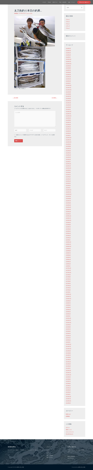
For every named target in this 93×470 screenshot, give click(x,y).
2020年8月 (68, 198)
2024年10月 (68, 89)
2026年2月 (68, 55)
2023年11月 (68, 113)
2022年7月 (68, 148)
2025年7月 (68, 70)
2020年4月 (68, 207)
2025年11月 (68, 61)
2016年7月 (68, 302)
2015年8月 (68, 326)
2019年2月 (68, 237)
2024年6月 (68, 98)
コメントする (29, 13)
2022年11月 (68, 139)
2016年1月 (68, 316)
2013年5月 (68, 385)
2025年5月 (68, 74)
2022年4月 (68, 155)
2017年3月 (68, 287)
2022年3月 (68, 157)
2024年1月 (68, 109)
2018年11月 (68, 244)
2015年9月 (68, 324)
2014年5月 (68, 359)
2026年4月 (68, 50)
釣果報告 (16, 13)
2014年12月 (68, 344)
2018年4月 (68, 259)
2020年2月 (68, 211)
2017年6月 (68, 281)
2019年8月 (68, 224)
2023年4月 (68, 128)
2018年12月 (68, 242)
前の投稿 (15, 97)
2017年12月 (68, 268)
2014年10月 (68, 348)
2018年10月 (68, 246)
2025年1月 (68, 83)
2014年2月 (68, 366)
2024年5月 (68, 100)
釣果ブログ (55, 2)
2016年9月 (68, 300)
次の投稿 (54, 97)
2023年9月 (68, 118)
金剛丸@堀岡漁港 (71, 456)
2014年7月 (68, 355)
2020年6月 (68, 202)
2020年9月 (68, 196)
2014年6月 (68, 357)
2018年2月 (68, 263)
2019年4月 (68, 233)
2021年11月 (68, 165)
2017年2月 (68, 289)
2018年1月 (68, 266)
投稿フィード (69, 429)
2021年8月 (68, 172)
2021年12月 (68, 163)
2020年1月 (68, 213)
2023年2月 (68, 133)
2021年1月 (68, 187)
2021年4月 (68, 181)
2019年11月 (68, 218)
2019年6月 (68, 229)
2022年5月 (68, 152)
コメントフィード (70, 431)
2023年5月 (68, 126)
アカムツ (68, 19)
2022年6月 (68, 150)
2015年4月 (68, 335)
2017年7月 (68, 279)
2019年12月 (68, 215)
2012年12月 (68, 396)
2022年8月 (68, 146)
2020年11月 (68, 192)
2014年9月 (68, 350)
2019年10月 (68, 220)
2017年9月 (68, 274)
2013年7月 (68, 381)
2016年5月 (68, 307)
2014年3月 (68, 363)
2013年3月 (68, 390)
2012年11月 (68, 398)
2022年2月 (68, 159)
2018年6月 (68, 255)
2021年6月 (68, 176)
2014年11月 (68, 346)
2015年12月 (68, 318)
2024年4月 (68, 102)
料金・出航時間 (62, 2)
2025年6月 (68, 72)
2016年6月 (68, 305)
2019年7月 (68, 226)
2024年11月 (68, 87)
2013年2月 (68, 392)
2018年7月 (68, 252)
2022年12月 (68, 137)
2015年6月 (68, 331)
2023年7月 (68, 122)
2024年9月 (68, 92)
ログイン (68, 427)
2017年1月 (68, 292)
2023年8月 (68, 120)
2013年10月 (68, 374)
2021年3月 (68, 183)
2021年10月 (68, 168)
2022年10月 (68, 142)
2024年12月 (68, 85)
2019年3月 (68, 235)
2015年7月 (68, 329)
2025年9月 (68, 65)
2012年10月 (68, 400)
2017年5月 (68, 283)
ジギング (68, 25)
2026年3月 (68, 52)
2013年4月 (68, 387)
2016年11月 (68, 296)
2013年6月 (68, 383)
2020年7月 (68, 200)
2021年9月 (68, 170)
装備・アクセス (71, 2)
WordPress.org (69, 434)
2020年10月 (68, 194)
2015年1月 (68, 342)
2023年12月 (68, 111)
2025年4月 (68, 76)
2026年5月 (68, 48)
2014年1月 (68, 368)
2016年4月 (68, 309)
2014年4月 (68, 361)
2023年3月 (68, 131)
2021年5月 (68, 179)
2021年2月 (68, 185)
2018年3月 (68, 261)
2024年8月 (68, 94)
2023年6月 (68, 124)
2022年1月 (68, 161)
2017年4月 (68, 285)
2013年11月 (68, 372)
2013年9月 (68, 376)
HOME (44, 2)
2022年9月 (68, 144)
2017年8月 (68, 276)
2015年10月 (68, 322)
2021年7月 (68, 174)
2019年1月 (68, 239)
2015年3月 (68, 337)
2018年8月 (68, 250)
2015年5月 (68, 333)
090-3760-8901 (71, 458)
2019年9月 (68, 222)
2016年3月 (68, 311)
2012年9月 (68, 403)
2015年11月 (68, 320)
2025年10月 (68, 63)
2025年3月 (68, 78)
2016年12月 (68, 294)
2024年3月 (68, 105)
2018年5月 (68, 257)
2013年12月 (68, 370)
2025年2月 (68, 81)
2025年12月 (68, 59)
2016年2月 (68, 313)
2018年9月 (68, 248)
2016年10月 (68, 298)
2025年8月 (68, 68)
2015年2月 (68, 339)
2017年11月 (68, 270)
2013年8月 (68, 379)
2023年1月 (68, 135)
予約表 (49, 2)
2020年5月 (68, 205)
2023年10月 (68, 115)
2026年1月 (68, 57)
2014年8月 (68, 353)
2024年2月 (68, 107)
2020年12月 (68, 189)
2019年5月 (68, 231)
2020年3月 (68, 209)
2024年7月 (68, 96)
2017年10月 (68, 272)
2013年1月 (68, 394)
